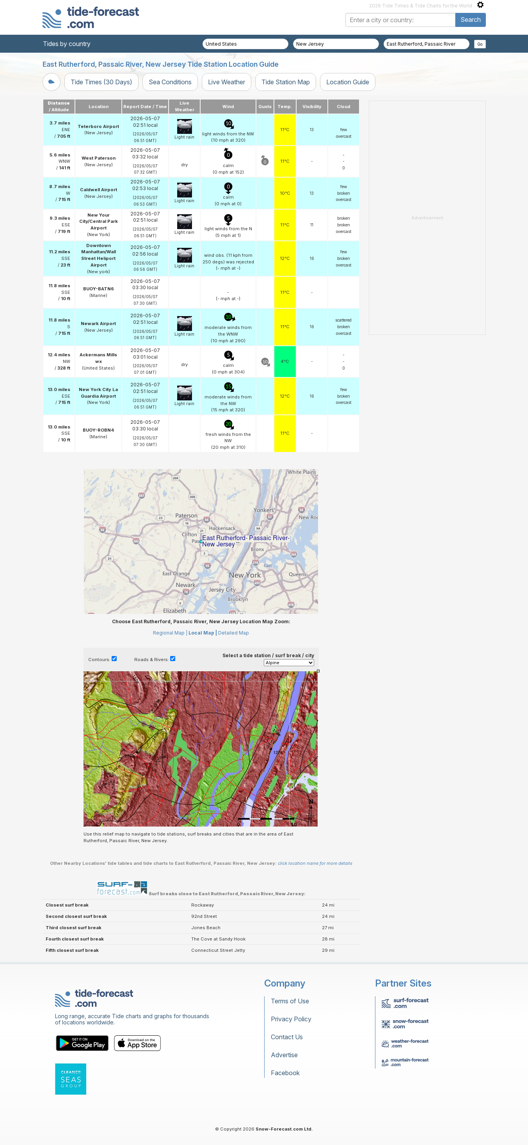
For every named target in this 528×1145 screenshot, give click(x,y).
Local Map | (202, 633)
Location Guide (347, 82)
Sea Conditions (170, 82)
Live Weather (226, 82)
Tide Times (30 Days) (101, 82)
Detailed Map (233, 633)
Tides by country (67, 44)
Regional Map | (170, 633)
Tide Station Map (285, 82)
